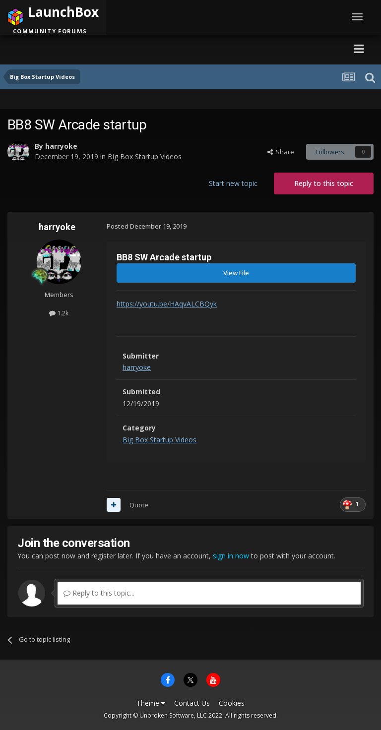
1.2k (59, 312)
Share (280, 151)
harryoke (61, 146)
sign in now (231, 555)
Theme (150, 703)
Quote (138, 504)
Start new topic (233, 183)
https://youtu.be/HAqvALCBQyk (167, 303)
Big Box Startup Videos (145, 156)
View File (236, 272)
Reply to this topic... (99, 593)
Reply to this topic (323, 183)
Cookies (232, 703)
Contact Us (192, 703)
